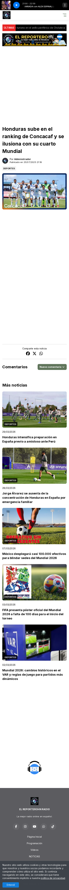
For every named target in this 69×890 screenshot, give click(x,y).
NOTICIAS (34, 856)
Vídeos (34, 849)
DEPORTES (9, 168)
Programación (34, 843)
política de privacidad (53, 878)
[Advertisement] (34, 82)
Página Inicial (34, 836)
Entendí (11, 884)
